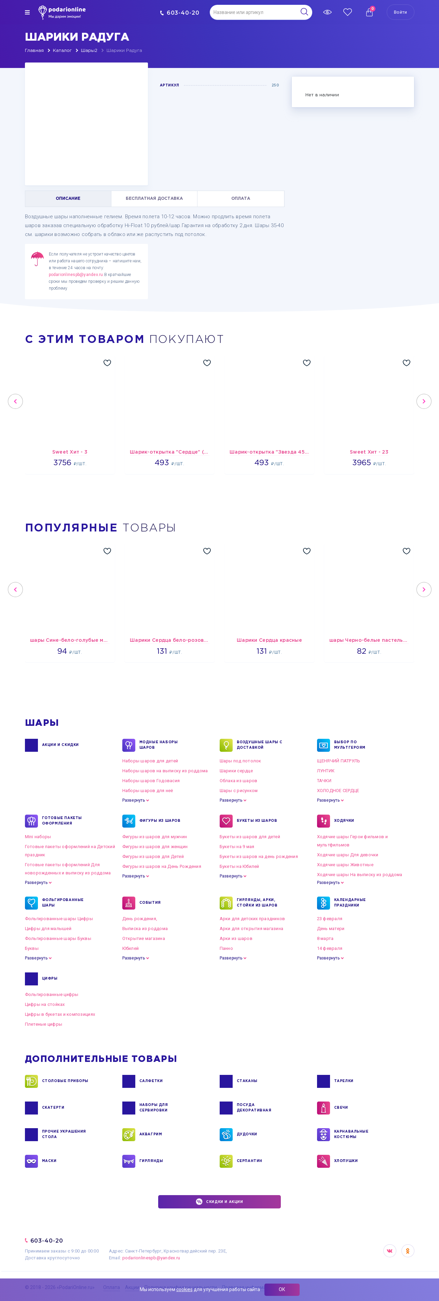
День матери (331, 928)
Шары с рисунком (239, 790)
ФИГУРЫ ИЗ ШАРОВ (160, 821)
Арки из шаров (236, 938)
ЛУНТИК (326, 770)
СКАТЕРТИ (53, 1108)
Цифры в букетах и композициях (60, 1014)
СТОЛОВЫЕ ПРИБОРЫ (65, 1081)
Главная (34, 51)
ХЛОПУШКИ (346, 1161)
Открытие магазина (143, 938)
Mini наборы (38, 836)
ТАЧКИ (324, 780)
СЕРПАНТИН (249, 1161)
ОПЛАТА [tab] (240, 198)
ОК (282, 1289)
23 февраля (330, 918)
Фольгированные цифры (52, 994)
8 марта (325, 938)
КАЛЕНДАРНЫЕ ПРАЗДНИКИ (350, 903)
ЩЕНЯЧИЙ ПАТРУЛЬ (338, 760)
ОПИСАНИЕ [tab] (68, 198)
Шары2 (89, 51)
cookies (184, 1289)
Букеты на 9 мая (237, 846)
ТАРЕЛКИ (344, 1081)
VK (389, 1250)
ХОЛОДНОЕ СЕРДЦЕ (338, 790)
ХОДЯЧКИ (344, 821)
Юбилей (130, 948)
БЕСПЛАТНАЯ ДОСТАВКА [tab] (154, 198)
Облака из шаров (239, 780)
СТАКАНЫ (247, 1081)
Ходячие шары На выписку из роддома (359, 874)
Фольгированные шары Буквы (58, 938)
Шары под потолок (240, 760)
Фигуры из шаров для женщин (155, 846)
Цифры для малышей (48, 928)
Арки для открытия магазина (252, 928)
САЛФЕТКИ (151, 1081)
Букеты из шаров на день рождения (259, 856)
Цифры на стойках (45, 1004)
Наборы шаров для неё (147, 790)
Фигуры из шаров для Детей (153, 856)
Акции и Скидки (60, 745)
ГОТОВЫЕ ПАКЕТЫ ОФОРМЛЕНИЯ (62, 821)
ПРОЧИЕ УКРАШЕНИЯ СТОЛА (64, 1134)
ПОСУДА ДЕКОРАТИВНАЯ (254, 1108)
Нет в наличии (322, 95)
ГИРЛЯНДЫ (151, 1161)
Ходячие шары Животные (345, 864)
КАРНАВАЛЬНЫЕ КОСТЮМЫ (351, 1134)
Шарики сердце (236, 770)
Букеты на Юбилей (239, 866)
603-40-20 (180, 13)
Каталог (62, 51)
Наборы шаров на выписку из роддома (165, 770)
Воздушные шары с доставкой (260, 745)
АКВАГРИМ (150, 1134)
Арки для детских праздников (252, 918)
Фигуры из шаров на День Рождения (161, 866)
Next (423, 401)
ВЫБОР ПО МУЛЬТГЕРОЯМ (350, 745)
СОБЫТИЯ (150, 903)
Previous (15, 401)
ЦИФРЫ (50, 978)
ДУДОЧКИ (247, 1134)
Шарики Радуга (124, 51)
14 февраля (330, 948)
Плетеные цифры (44, 1024)
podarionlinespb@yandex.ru (76, 274)
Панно (226, 948)
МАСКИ (49, 1161)
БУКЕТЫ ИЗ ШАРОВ (257, 821)
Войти (400, 12)
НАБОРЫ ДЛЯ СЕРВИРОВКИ (153, 1108)
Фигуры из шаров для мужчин (154, 836)
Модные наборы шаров (158, 745)
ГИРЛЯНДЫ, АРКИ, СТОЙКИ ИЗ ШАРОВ (257, 903)
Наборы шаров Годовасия (151, 780)
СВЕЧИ (341, 1108)
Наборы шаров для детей (150, 760)
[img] (27, 12)
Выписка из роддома (145, 928)
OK (407, 1250)
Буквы (32, 948)
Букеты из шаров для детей (250, 836)
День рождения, (139, 918)
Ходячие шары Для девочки (348, 854)
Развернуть (133, 800)
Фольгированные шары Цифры (59, 918)
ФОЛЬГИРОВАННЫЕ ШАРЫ (63, 903)
